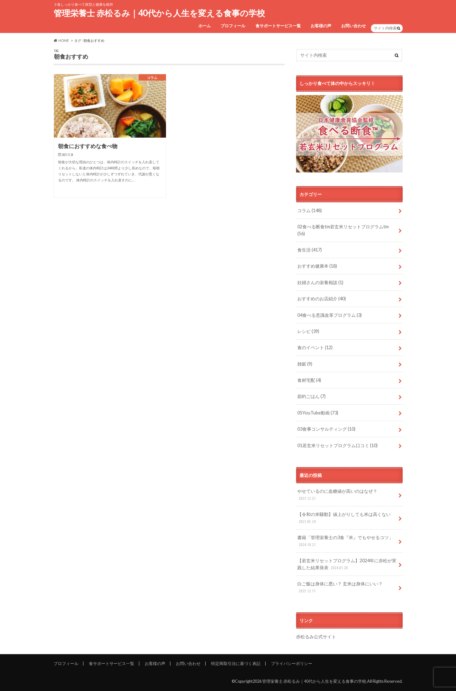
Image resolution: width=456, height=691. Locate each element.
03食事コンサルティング (326, 429)
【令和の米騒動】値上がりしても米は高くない (344, 518)
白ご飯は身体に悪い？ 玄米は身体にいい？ (340, 587)
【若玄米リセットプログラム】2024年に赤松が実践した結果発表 (346, 564)
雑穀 (304, 364)
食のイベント (315, 347)
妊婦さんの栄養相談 (320, 282)
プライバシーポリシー (291, 663)
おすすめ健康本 (317, 266)
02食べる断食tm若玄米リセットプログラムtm (343, 230)
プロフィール (233, 25)
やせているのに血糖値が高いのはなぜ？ (337, 494)
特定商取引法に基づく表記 (236, 663)
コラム (309, 210)
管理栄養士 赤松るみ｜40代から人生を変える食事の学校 (159, 13)
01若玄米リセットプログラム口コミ (337, 445)
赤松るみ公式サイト (316, 636)
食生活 (309, 249)
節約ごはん (311, 396)
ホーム (204, 25)
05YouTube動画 (317, 412)
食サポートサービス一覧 (278, 25)
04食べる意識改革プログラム (329, 315)
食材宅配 (309, 380)
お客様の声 (321, 25)
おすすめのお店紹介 (321, 298)
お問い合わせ (353, 25)
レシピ (308, 331)
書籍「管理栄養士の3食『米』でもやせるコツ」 (345, 541)
